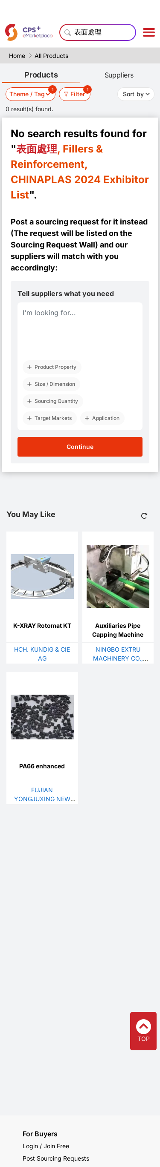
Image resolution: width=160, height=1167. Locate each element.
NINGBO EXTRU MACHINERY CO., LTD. (118, 658)
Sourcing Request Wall (53, 244)
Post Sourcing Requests (56, 1158)
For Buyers (40, 1134)
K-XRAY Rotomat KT (42, 625)
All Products (51, 55)
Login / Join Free (46, 1146)
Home (17, 55)
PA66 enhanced (42, 766)
